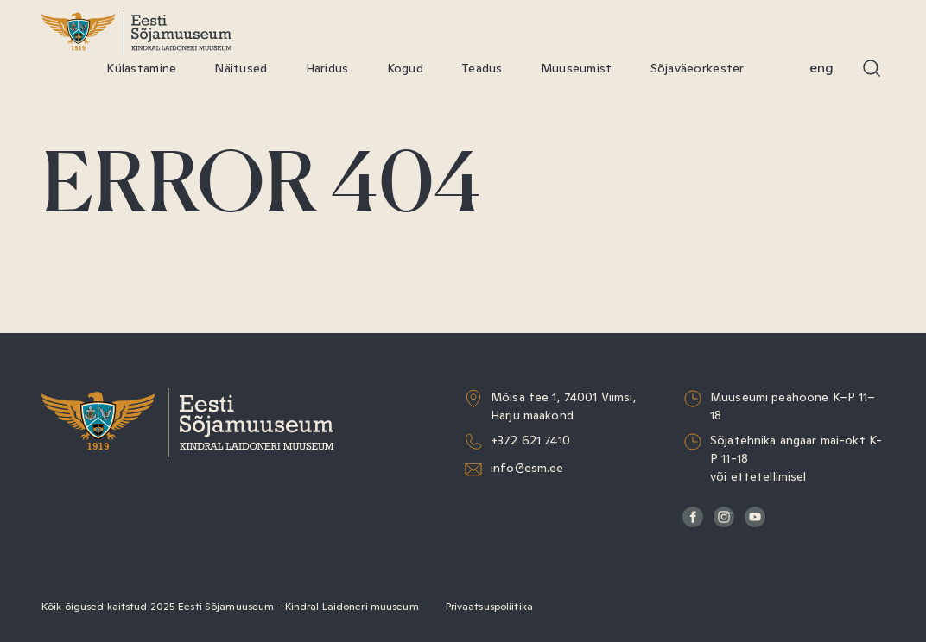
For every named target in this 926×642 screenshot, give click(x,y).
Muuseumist (576, 68)
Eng (821, 68)
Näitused (240, 68)
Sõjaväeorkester (697, 68)
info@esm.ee (527, 467)
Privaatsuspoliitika (489, 607)
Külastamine (141, 68)
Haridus (327, 68)
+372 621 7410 (530, 440)
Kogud (405, 68)
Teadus (482, 68)
